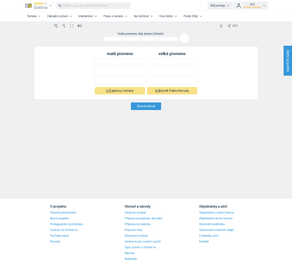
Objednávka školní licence (216, 218)
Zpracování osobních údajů (216, 230)
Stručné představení (63, 212)
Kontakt (204, 241)
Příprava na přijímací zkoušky (143, 218)
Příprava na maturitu (137, 224)
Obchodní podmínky (212, 224)
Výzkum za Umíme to (64, 230)
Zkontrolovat (146, 106)
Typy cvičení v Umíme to (140, 247)
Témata (31, 16)
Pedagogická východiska (66, 224)
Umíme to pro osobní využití (143, 241)
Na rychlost (141, 16)
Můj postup (217, 5)
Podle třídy (190, 16)
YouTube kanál (59, 235)
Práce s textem (113, 16)
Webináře (131, 259)
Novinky (55, 241)
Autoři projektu (59, 218)
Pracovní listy (133, 230)
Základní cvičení (57, 16)
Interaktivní (85, 16)
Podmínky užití (208, 235)
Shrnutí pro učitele (136, 235)
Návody (129, 253)
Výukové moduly (135, 212)
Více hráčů (166, 16)
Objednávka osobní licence (216, 212)
